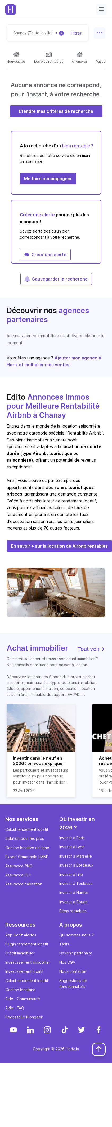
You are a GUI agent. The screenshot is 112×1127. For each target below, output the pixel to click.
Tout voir (91, 649)
